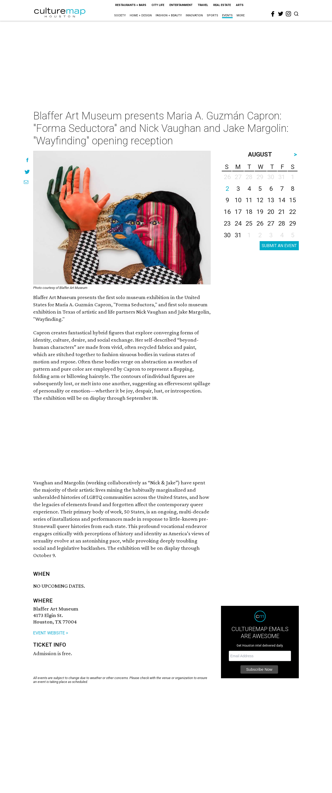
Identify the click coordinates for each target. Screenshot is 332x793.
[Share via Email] (26, 182)
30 (227, 235)
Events (227, 15)
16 (227, 211)
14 (281, 200)
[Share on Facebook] (27, 160)
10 (238, 200)
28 (281, 223)
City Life (157, 5)
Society (120, 15)
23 (227, 223)
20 (270, 211)
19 (260, 211)
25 (249, 223)
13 (270, 200)
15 (292, 200)
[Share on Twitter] (27, 171)
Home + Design (141, 15)
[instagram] (288, 14)
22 (292, 211)
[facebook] (272, 14)
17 (238, 211)
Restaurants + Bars (130, 5)
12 (260, 200)
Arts (240, 5)
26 (260, 223)
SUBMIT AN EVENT (279, 245)
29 (292, 223)
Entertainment (180, 5)
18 (249, 211)
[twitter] (280, 14)
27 (270, 223)
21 (281, 211)
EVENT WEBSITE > (50, 632)
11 (249, 200)
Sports (212, 15)
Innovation (194, 15)
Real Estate (222, 5)
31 (238, 235)
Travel (203, 5)
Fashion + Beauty (169, 15)
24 (238, 223)
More (241, 15)
